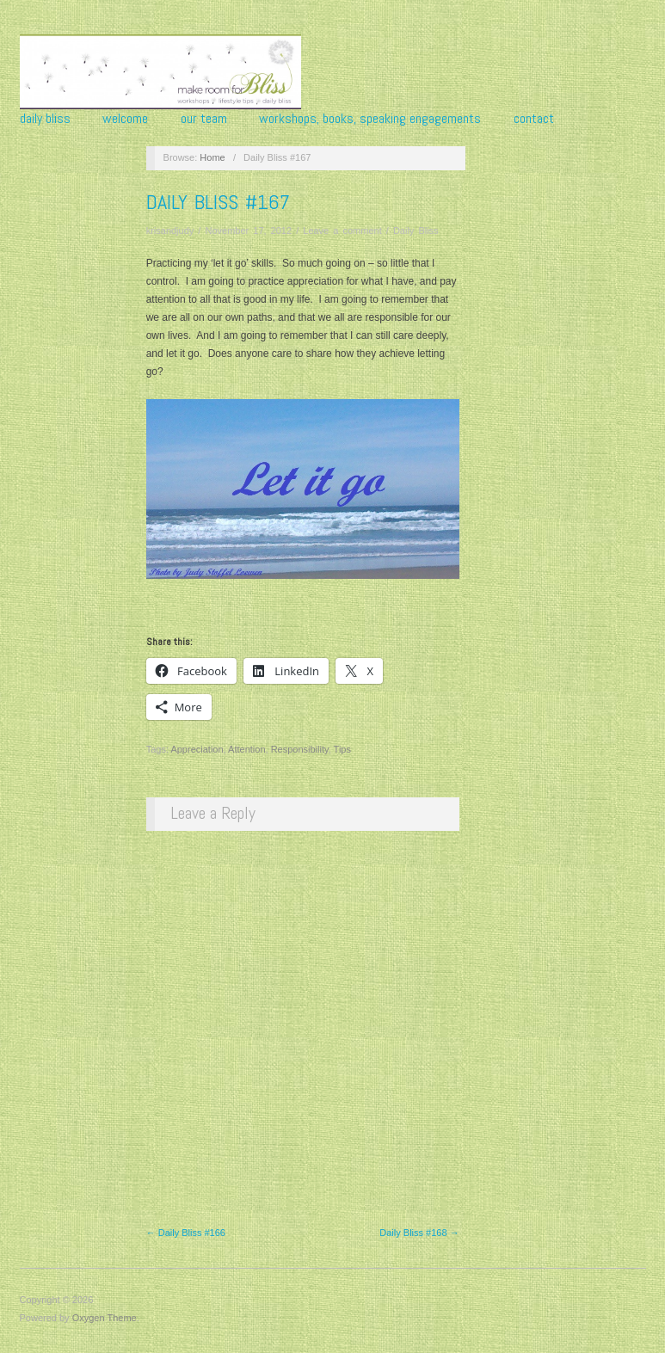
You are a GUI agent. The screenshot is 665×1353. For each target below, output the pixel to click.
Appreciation (196, 749)
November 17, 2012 (248, 230)
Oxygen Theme (104, 1318)
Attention (246, 749)
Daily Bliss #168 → (419, 1232)
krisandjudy (170, 230)
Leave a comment (342, 230)
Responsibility (300, 749)
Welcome (125, 119)
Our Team (204, 119)
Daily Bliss (45, 119)
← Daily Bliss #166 (185, 1232)
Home (212, 157)
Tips (342, 749)
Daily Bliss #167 (218, 201)
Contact (534, 119)
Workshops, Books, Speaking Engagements (370, 119)
